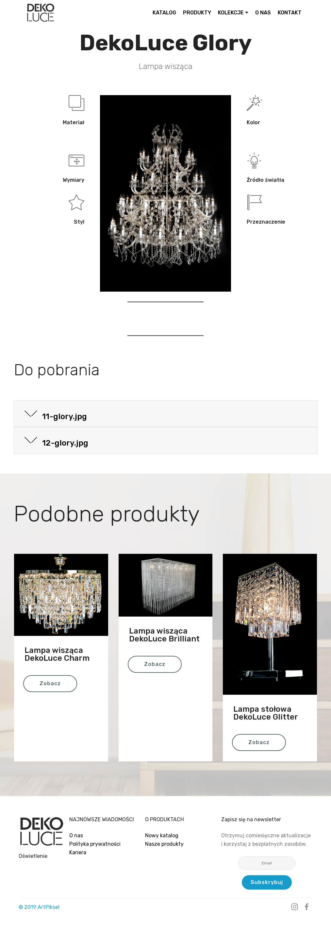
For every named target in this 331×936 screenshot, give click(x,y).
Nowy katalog (161, 835)
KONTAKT (290, 12)
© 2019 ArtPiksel (39, 907)
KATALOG (164, 12)
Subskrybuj (267, 882)
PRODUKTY (197, 12)
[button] (166, 414)
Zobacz (50, 683)
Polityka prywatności (95, 844)
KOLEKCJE (231, 12)
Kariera (77, 852)
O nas (76, 835)
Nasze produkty (164, 844)
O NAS (263, 12)
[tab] (166, 414)
